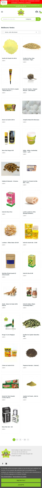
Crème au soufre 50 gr (8, 365)
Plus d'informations (6, 476)
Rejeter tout (21, 480)
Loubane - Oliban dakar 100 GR (10, 242)
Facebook (2, 463)
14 (25, 439)
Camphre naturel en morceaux (31, 119)
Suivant (28, 439)
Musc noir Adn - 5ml (7, 427)
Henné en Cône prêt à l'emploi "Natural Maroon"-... (10, 89)
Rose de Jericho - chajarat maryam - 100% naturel (30, 89)
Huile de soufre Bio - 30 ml (30, 242)
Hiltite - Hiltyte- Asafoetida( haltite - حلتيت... (30, 151)
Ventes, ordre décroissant (21, 32)
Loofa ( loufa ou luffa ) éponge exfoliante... (29, 212)
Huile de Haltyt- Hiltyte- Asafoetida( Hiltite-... (29, 304)
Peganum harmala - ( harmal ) (31, 365)
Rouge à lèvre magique (8, 334)
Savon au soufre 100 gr (8, 119)
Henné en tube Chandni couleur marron (8, 397)
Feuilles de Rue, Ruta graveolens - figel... (28, 59)
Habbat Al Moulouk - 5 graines (10, 181)
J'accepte (21, 485)
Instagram (6, 463)
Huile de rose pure (7, 212)
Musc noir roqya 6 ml (8, 150)
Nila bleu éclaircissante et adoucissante (9, 274)
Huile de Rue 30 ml (28, 273)
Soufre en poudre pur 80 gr (9, 58)
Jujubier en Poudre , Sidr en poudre (30, 397)
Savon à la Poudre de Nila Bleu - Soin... (30, 182)
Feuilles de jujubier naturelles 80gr (31, 335)
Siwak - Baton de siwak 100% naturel (10, 304)
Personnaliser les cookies (19, 476)
